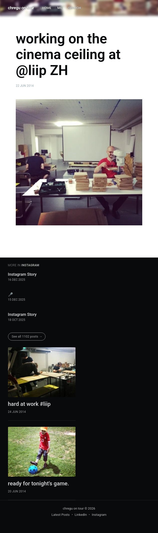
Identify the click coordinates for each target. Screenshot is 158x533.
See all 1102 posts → (27, 336)
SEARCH (74, 8)
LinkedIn (81, 515)
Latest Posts (61, 515)
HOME (47, 8)
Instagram (99, 515)
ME (60, 8)
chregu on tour (21, 7)
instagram (30, 265)
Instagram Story (22, 274)
